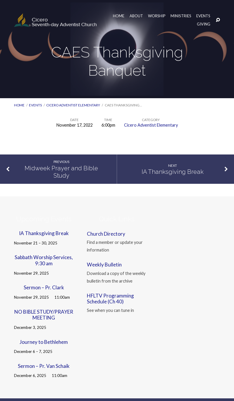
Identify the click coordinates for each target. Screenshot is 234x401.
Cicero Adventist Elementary (73, 105)
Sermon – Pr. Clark (44, 287)
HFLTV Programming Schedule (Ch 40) (110, 299)
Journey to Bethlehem (44, 342)
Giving (203, 24)
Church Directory (106, 234)
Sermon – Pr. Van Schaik (44, 366)
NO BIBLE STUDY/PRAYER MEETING (43, 315)
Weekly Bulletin (104, 264)
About (136, 15)
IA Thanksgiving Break (173, 171)
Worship (157, 15)
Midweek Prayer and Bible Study (61, 172)
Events (203, 15)
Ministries (181, 15)
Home (118, 15)
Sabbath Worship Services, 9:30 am (44, 260)
